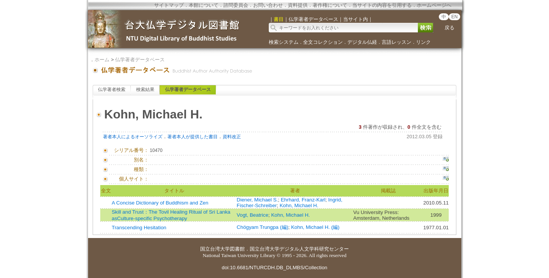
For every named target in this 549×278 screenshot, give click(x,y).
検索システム (284, 42)
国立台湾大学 (215, 249)
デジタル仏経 (362, 42)
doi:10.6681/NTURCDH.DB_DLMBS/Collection (274, 267)
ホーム (102, 59)
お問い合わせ (268, 5)
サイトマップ (169, 5)
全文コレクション (323, 42)
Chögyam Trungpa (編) (262, 227)
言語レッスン (396, 42)
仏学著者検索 (111, 89)
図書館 (237, 249)
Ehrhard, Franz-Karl (303, 200)
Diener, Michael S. (257, 200)
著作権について (330, 5)
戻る (449, 27)
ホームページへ (434, 5)
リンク (423, 42)
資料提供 (298, 5)
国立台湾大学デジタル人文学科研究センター (299, 249)
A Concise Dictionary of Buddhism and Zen (160, 203)
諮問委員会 (235, 5)
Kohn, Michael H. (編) (315, 227)
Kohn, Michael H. (298, 205)
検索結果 (145, 89)
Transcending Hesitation (139, 227)
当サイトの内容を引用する (382, 5)
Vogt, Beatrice (252, 215)
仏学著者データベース (140, 59)
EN (454, 16)
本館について (203, 5)
